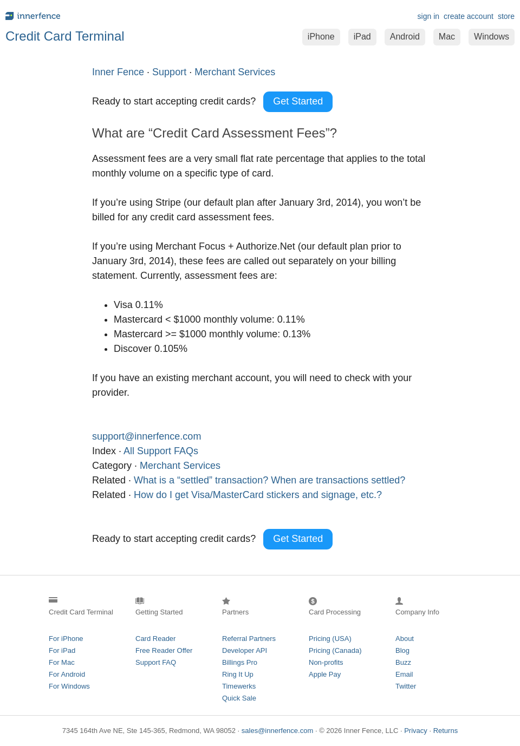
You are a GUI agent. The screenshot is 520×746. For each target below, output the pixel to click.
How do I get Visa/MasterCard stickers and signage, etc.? (258, 494)
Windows (491, 36)
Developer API (244, 650)
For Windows (69, 686)
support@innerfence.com (146, 436)
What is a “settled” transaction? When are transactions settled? (269, 480)
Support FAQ (155, 662)
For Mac (62, 662)
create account (468, 16)
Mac (447, 36)
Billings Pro (239, 662)
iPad (362, 36)
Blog (402, 650)
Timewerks (239, 686)
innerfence (130, 16)
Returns (445, 731)
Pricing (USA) (330, 638)
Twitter (405, 686)
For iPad (62, 650)
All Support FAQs (160, 451)
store (506, 16)
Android (405, 36)
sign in (428, 16)
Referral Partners (249, 638)
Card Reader (155, 638)
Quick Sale (239, 698)
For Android (67, 674)
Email (404, 674)
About (404, 638)
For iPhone (66, 638)
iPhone (321, 36)
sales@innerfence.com (277, 731)
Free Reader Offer (163, 650)
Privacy (415, 731)
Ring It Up (237, 674)
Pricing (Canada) (335, 650)
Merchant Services (180, 465)
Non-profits (326, 662)
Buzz (403, 662)
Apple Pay (325, 674)
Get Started (298, 101)
